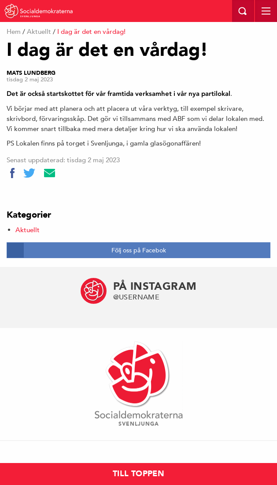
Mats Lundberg (31, 73)
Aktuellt (39, 31)
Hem (14, 31)
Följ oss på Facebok (138, 250)
